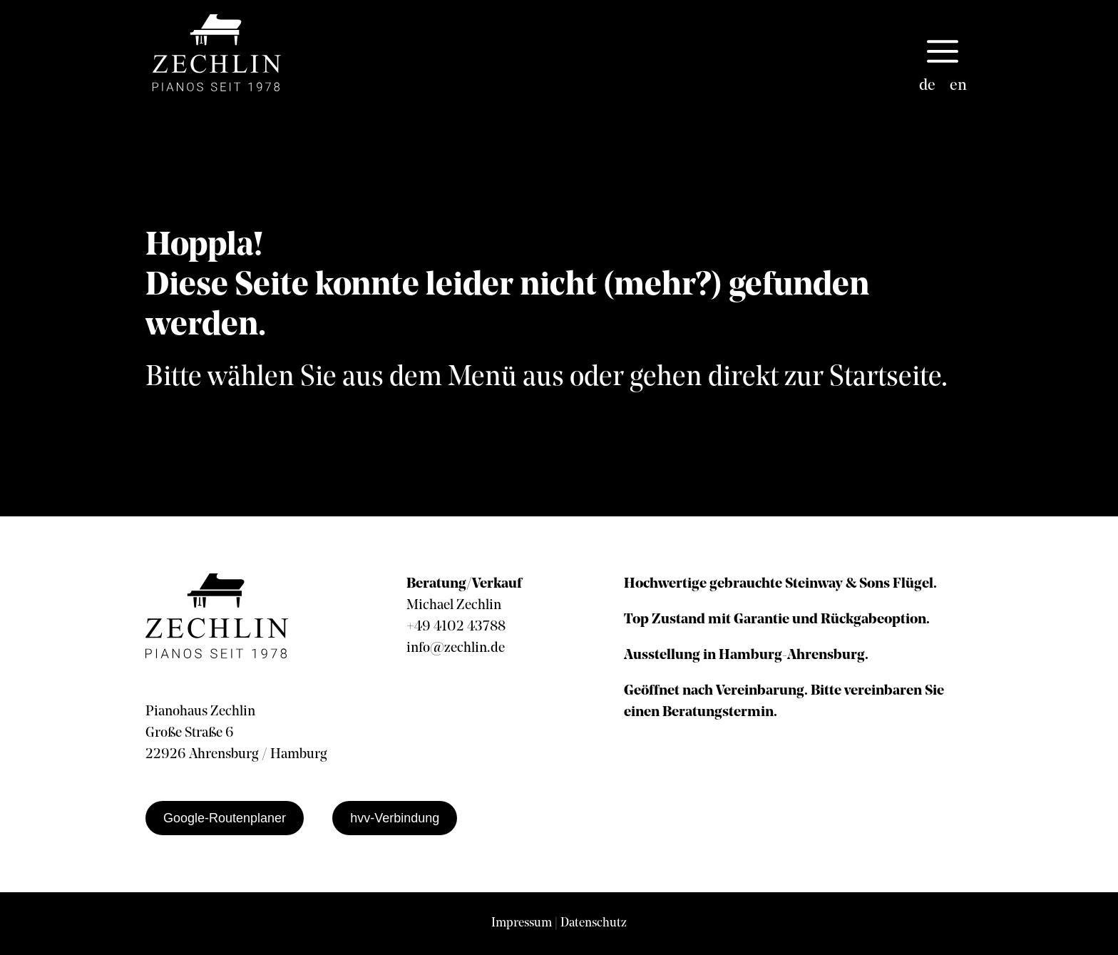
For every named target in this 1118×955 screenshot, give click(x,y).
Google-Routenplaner (224, 818)
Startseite (885, 378)
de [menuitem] (927, 86)
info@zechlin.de (455, 648)
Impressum (521, 923)
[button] (942, 52)
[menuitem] (927, 86)
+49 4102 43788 (456, 627)
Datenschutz (593, 923)
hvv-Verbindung (394, 818)
